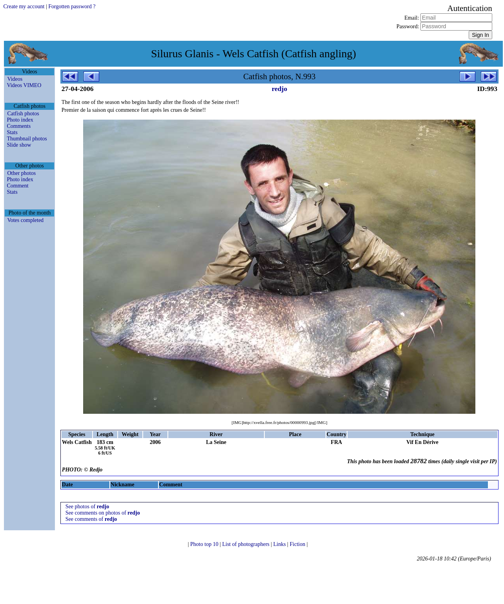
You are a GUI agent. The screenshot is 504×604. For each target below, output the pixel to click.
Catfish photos (23, 113)
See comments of (91, 519)
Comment (17, 186)
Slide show (19, 145)
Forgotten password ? (71, 6)
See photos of (87, 506)
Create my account (23, 6)
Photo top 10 (205, 544)
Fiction (298, 544)
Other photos (21, 173)
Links (280, 544)
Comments (19, 126)
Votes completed (25, 220)
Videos (14, 79)
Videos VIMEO (24, 85)
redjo (279, 89)
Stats (12, 132)
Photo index (20, 120)
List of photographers (246, 544)
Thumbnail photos (27, 139)
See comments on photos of (103, 513)
